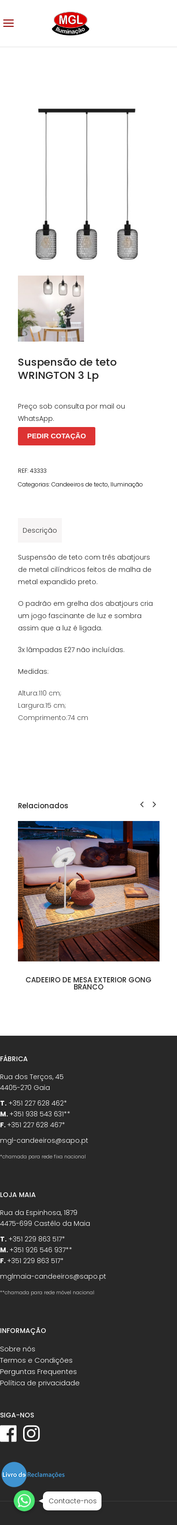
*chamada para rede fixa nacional (43, 1156)
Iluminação (126, 484)
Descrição (40, 530)
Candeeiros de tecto (79, 484)
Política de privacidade (40, 1383)
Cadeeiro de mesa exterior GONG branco (88, 983)
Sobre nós (17, 1349)
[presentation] (142, 804)
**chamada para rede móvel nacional (47, 1292)
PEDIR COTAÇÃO (56, 436)
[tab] (40, 530)
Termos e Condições (36, 1360)
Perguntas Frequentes (38, 1371)
